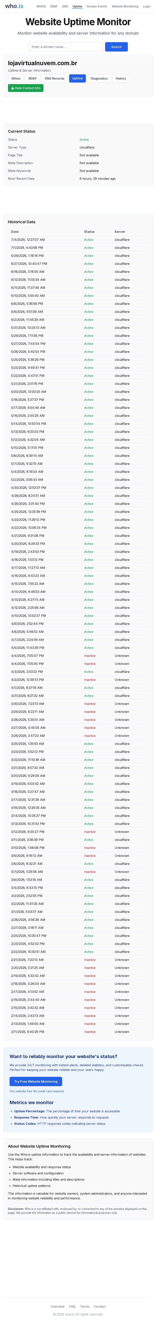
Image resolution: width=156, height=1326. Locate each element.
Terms (84, 1306)
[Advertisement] (78, 110)
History (121, 78)
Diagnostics (99, 78)
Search (116, 47)
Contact (99, 1306)
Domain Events (97, 6)
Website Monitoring (125, 6)
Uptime (77, 6)
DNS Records (54, 78)
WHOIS (41, 6)
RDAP (54, 6)
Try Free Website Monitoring (36, 1081)
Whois (15, 78)
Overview (57, 1306)
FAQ (72, 1306)
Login (147, 6)
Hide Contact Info (25, 88)
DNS (65, 6)
